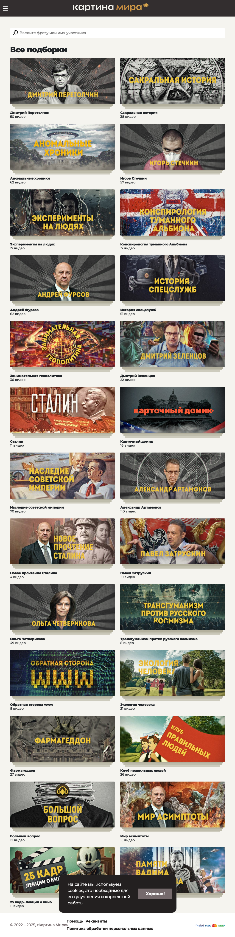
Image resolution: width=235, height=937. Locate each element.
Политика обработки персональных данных (110, 928)
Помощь (75, 921)
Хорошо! (155, 893)
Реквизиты (96, 921)
